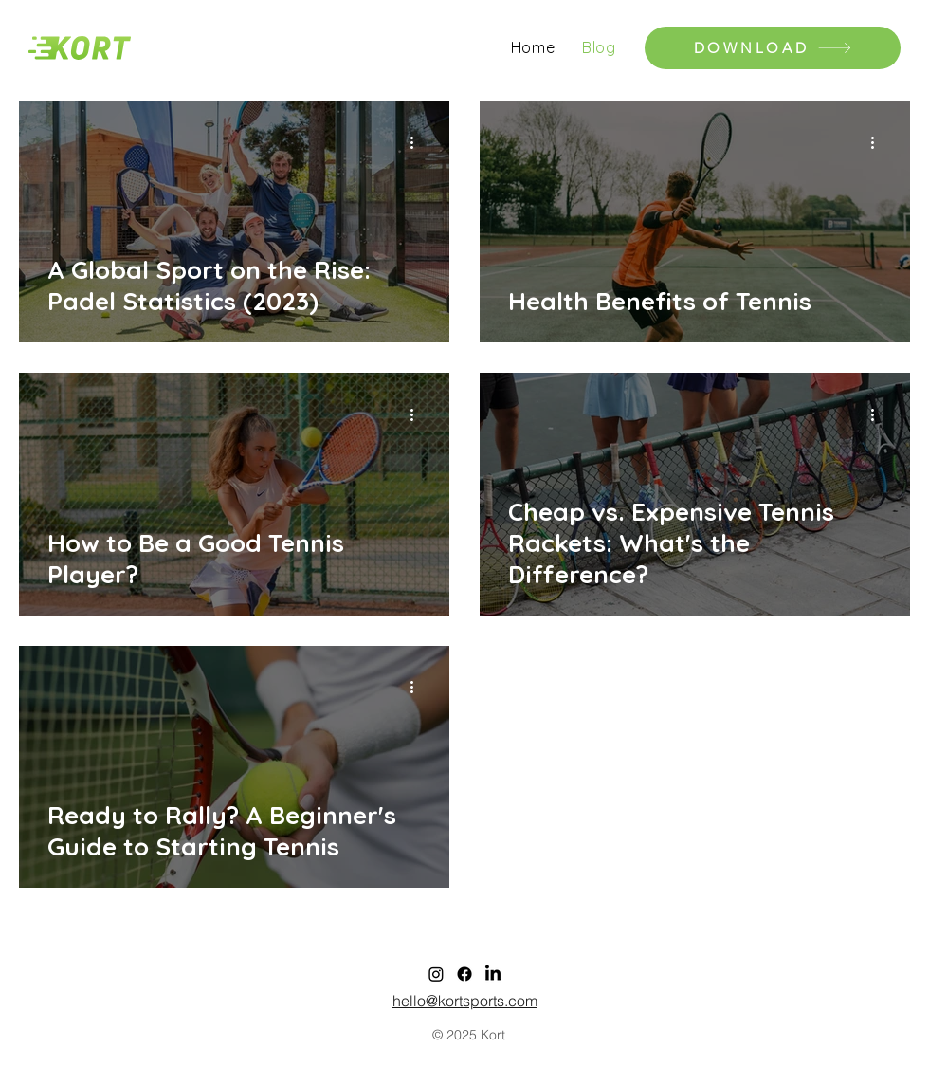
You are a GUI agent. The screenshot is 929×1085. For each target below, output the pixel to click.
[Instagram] (436, 974)
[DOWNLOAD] (773, 48)
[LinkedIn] (492, 974)
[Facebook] (464, 974)
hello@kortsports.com (464, 1000)
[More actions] (418, 142)
